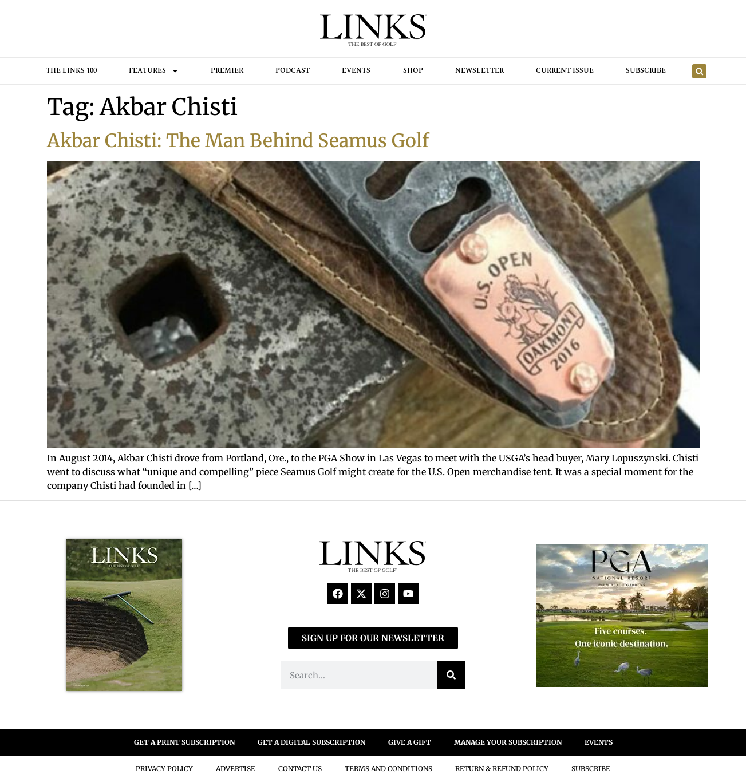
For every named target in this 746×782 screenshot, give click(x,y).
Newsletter (479, 70)
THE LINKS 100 (71, 70)
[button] (699, 71)
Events (356, 70)
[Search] (451, 675)
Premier (227, 70)
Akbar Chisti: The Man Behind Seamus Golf (238, 140)
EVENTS (599, 742)
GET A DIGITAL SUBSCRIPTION (311, 742)
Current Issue (565, 70)
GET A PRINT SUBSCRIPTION (184, 742)
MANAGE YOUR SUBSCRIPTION (508, 742)
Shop (413, 70)
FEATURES (154, 71)
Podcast (292, 70)
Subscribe (646, 70)
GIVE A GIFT (409, 742)
